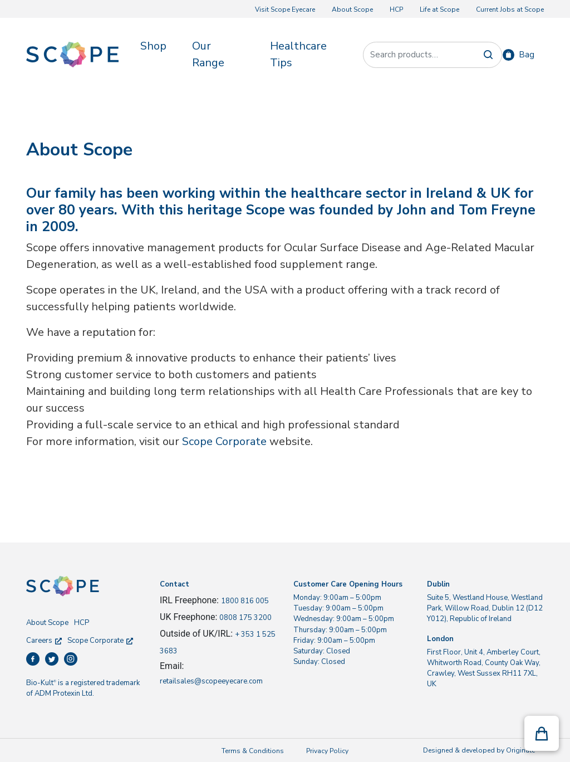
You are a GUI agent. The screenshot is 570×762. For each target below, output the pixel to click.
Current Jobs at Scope (510, 9)
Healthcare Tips (298, 54)
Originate (520, 750)
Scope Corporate (224, 441)
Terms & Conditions (253, 750)
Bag (526, 54)
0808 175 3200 (245, 618)
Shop (153, 45)
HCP (396, 9)
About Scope (352, 9)
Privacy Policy (327, 750)
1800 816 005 (245, 601)
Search (488, 55)
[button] (541, 733)
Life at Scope (439, 9)
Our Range (208, 54)
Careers (44, 641)
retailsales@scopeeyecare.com (211, 681)
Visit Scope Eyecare (285, 9)
